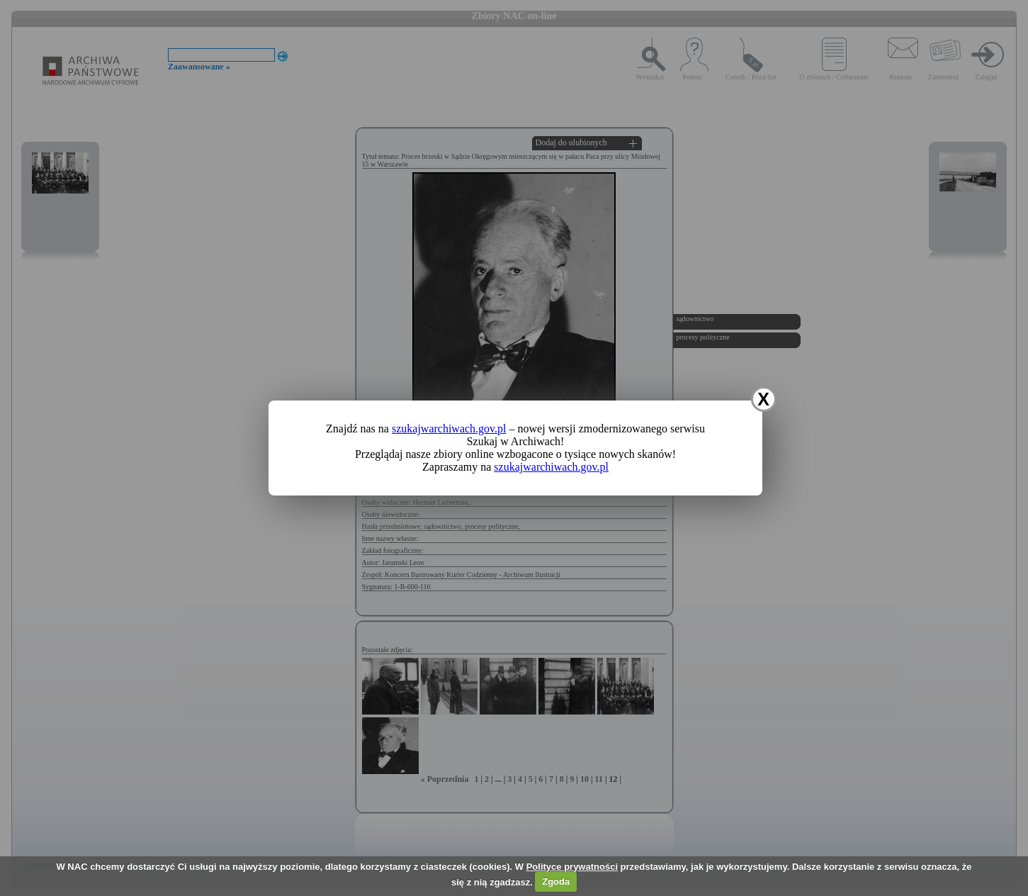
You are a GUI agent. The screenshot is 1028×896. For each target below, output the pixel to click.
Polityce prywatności (572, 866)
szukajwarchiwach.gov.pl (449, 428)
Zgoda (556, 881)
